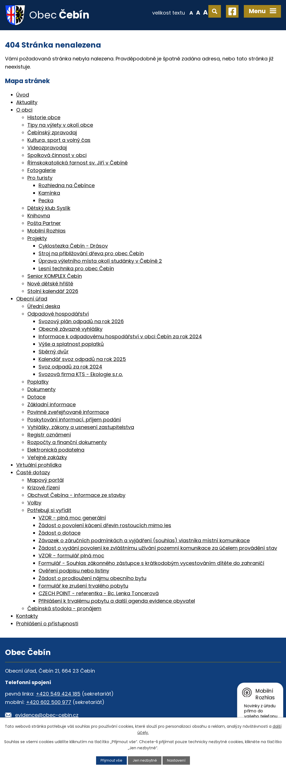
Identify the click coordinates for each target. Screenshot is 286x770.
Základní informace (51, 404)
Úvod (22, 94)
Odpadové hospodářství (58, 313)
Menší (191, 12)
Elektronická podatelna (55, 449)
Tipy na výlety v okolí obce (60, 124)
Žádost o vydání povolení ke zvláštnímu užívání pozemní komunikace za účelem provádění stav (158, 547)
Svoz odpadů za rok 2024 (70, 366)
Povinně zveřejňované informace (68, 412)
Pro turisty (40, 177)
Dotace (36, 396)
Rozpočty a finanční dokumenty (67, 442)
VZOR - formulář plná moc (71, 555)
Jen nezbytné (145, 760)
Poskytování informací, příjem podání (74, 419)
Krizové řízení (43, 487)
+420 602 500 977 (48, 702)
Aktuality (26, 102)
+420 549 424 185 (58, 693)
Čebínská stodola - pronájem (64, 608)
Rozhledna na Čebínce (67, 185)
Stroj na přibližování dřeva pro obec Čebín (91, 253)
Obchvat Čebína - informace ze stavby (76, 495)
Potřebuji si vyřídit (49, 510)
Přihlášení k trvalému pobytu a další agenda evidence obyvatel (117, 600)
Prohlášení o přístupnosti (47, 623)
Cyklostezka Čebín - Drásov (73, 245)
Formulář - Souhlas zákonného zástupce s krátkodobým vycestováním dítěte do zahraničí (151, 563)
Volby (34, 502)
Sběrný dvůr (54, 351)
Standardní (198, 12)
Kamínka (49, 192)
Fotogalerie (41, 170)
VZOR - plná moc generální (72, 517)
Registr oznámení (49, 434)
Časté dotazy (33, 472)
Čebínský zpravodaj (52, 132)
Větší (205, 12)
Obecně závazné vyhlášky (71, 328)
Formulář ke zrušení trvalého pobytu (83, 585)
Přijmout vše (111, 760)
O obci (24, 109)
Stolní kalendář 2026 (52, 291)
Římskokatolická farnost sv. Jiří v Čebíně (77, 162)
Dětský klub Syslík (48, 208)
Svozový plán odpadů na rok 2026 (81, 321)
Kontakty (27, 615)
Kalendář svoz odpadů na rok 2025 (82, 359)
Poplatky (38, 381)
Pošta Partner (44, 223)
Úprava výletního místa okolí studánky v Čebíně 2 (100, 260)
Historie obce (43, 117)
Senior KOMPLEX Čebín (54, 276)
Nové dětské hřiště (50, 283)
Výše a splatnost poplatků (71, 344)
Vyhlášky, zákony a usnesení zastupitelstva (80, 427)
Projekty (37, 238)
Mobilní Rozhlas (46, 230)
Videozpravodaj (47, 147)
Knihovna (38, 215)
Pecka (46, 200)
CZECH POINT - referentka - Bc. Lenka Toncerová (99, 593)
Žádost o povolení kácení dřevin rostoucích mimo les (105, 525)
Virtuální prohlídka (38, 464)
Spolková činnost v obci (57, 155)
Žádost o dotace (59, 532)
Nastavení (176, 760)
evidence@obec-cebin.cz (46, 715)
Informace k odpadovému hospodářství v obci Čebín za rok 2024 (120, 336)
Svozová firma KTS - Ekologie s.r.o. (81, 374)
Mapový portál (45, 479)
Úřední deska (43, 306)
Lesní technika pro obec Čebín (76, 268)
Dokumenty (41, 389)
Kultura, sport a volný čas (58, 140)
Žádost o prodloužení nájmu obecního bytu (92, 578)
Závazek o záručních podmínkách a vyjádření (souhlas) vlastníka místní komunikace (144, 540)
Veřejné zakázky (47, 457)
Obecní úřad (31, 298)
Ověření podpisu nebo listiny (74, 570)
